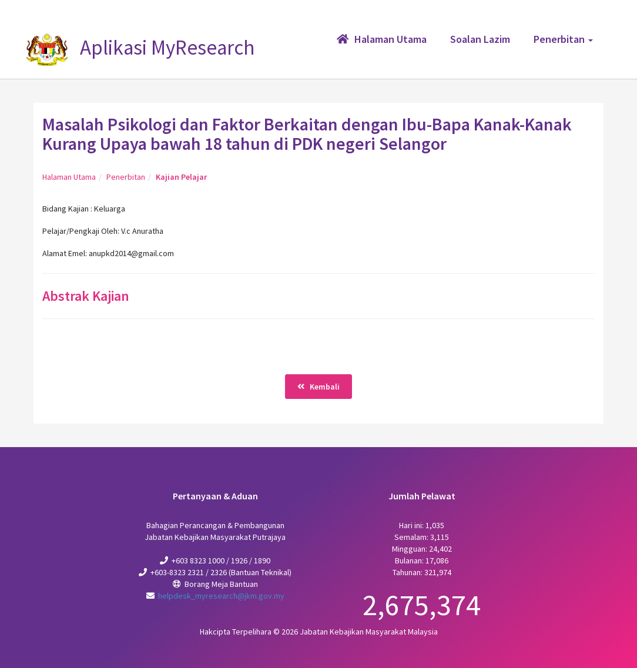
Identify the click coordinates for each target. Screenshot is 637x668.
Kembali (318, 386)
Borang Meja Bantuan (221, 584)
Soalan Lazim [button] (480, 39)
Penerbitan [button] (563, 39)
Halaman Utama (69, 177)
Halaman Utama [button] (382, 39)
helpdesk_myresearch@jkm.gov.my (221, 595)
